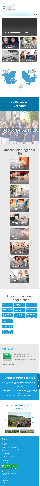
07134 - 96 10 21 (8, 447)
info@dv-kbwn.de (8, 450)
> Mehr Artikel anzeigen (8, 364)
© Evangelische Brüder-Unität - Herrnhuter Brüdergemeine (19, 395)
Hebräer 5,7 (19, 393)
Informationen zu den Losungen (19, 396)
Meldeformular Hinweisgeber (9, 456)
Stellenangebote (6, 460)
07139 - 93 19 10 (8, 449)
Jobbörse (11, 130)
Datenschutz (5, 480)
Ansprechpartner (7, 457)
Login (4, 482)
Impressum (5, 478)
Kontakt (4, 459)
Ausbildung (5, 462)
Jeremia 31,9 (20, 386)
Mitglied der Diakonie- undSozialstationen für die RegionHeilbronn (9, 473)
